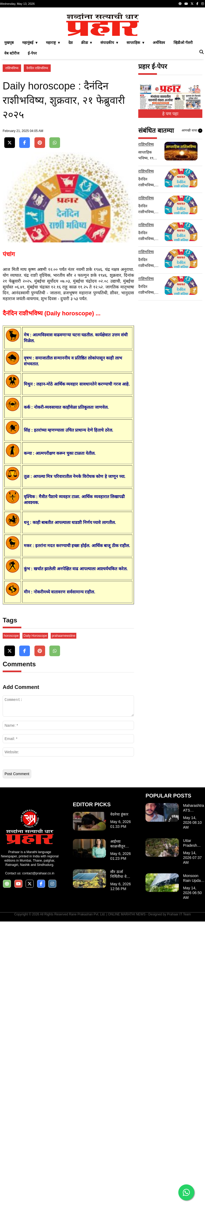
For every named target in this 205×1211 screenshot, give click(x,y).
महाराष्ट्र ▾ (53, 42)
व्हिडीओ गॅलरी (183, 42)
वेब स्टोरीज (11, 53)
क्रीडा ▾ (86, 42)
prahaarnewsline (63, 740)
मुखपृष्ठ (9, 42)
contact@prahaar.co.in (38, 978)
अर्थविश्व (159, 42)
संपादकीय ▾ (109, 42)
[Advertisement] (68, 664)
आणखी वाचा (192, 131)
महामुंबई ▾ (29, 42)
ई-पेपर (32, 53)
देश (70, 42)
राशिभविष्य (11, 68)
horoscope (11, 740)
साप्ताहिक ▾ (135, 42)
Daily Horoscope (35, 740)
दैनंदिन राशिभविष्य (37, 68)
